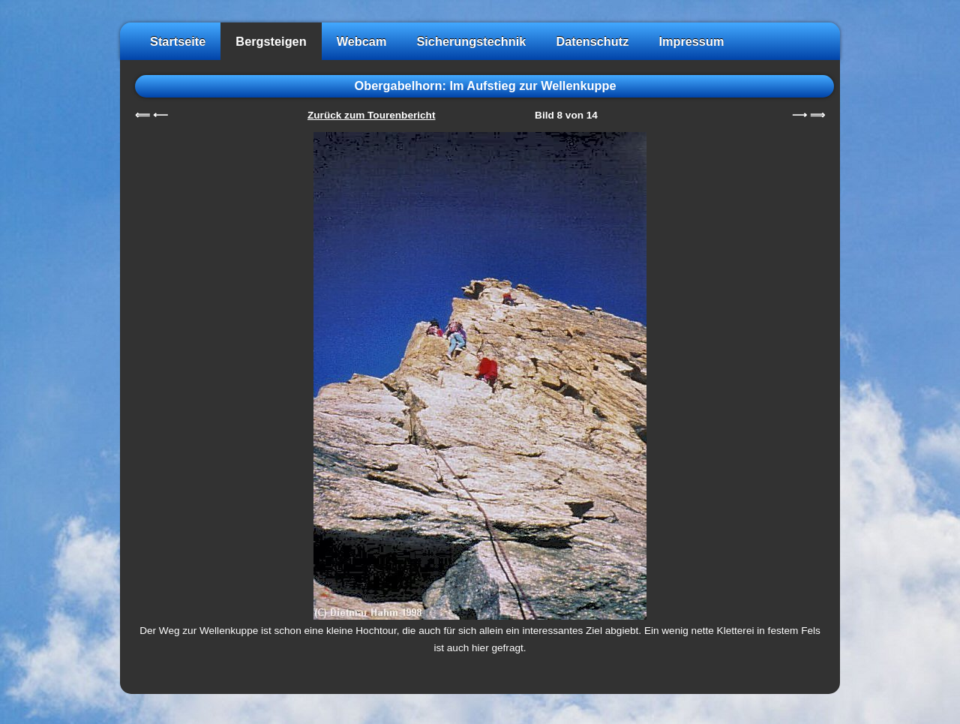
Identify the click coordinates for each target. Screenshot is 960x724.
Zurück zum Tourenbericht (371, 115)
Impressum (691, 41)
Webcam (362, 41)
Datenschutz (592, 41)
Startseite (178, 41)
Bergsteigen (271, 41)
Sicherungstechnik (471, 41)
